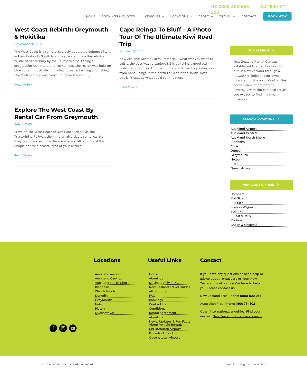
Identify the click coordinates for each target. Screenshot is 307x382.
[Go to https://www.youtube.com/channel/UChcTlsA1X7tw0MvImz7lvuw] (73, 327)
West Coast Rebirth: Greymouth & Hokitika (48, 33)
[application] (137, 16)
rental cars (229, 277)
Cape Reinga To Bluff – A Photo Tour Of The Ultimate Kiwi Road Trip (167, 37)
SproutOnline (256, 362)
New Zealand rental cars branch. (237, 314)
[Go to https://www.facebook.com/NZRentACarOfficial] (53, 327)
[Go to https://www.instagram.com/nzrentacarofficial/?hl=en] (63, 327)
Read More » (23, 84)
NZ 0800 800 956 (230, 6)
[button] (277, 16)
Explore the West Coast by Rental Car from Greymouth (57, 113)
